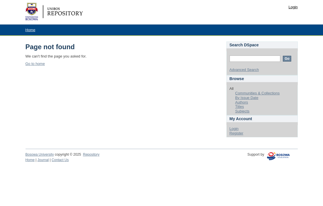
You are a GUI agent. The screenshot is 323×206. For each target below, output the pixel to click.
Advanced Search (244, 70)
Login (293, 7)
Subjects (242, 111)
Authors (241, 102)
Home (31, 30)
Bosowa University (40, 154)
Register (236, 133)
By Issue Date (247, 98)
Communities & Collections (257, 93)
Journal (43, 160)
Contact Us (60, 160)
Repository (91, 154)
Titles (239, 106)
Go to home (35, 64)
